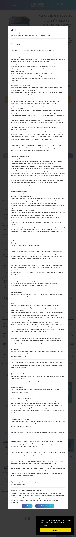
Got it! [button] (55, 530)
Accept (27, 506)
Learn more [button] (44, 525)
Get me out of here (45, 506)
